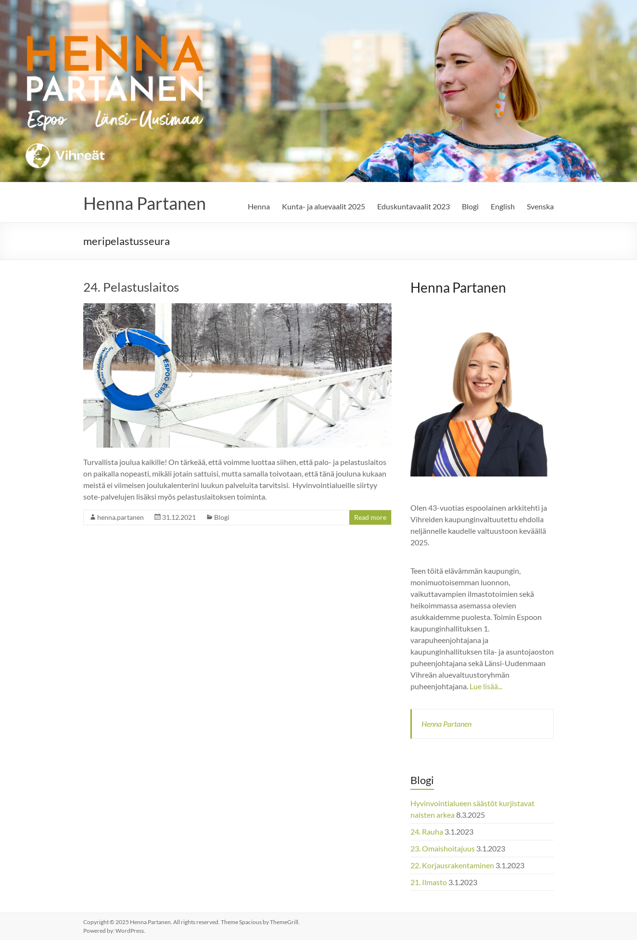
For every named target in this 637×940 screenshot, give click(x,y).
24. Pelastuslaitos (131, 287)
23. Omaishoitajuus (442, 848)
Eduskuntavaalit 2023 (413, 206)
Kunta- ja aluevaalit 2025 (323, 206)
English (503, 206)
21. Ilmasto (428, 882)
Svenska (540, 206)
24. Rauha (426, 831)
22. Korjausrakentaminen (452, 865)
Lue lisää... (486, 686)
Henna (259, 206)
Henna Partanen (144, 203)
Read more (370, 517)
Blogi (470, 206)
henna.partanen (120, 517)
